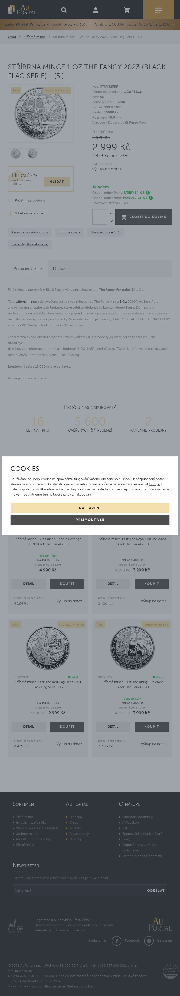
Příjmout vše (90, 520)
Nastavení (90, 508)
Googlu (154, 484)
